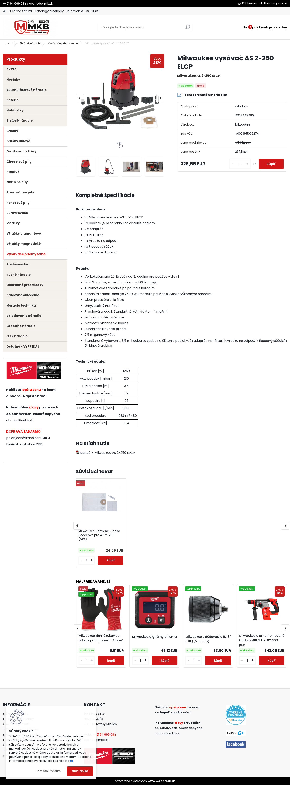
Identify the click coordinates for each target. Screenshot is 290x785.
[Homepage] (4, 11)
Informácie (75, 11)
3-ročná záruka (20, 11)
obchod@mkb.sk (19, 420)
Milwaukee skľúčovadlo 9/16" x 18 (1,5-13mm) (208, 639)
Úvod (9, 43)
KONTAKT (93, 11)
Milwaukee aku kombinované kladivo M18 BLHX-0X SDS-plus (261, 640)
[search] (187, 29)
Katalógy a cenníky (49, 11)
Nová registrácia (275, 3)
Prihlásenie (249, 3)
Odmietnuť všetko (48, 771)
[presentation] (80, 98)
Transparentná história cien (202, 95)
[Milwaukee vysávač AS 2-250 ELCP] (120, 98)
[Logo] (30, 27)
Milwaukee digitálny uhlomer (154, 637)
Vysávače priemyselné (63, 43)
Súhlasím (80, 771)
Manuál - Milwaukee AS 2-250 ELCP (105, 452)
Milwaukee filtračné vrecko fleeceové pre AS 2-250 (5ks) (99, 535)
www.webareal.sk (161, 781)
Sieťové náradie (30, 43)
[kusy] (240, 163)
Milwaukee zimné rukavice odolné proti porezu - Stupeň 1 (101, 640)
